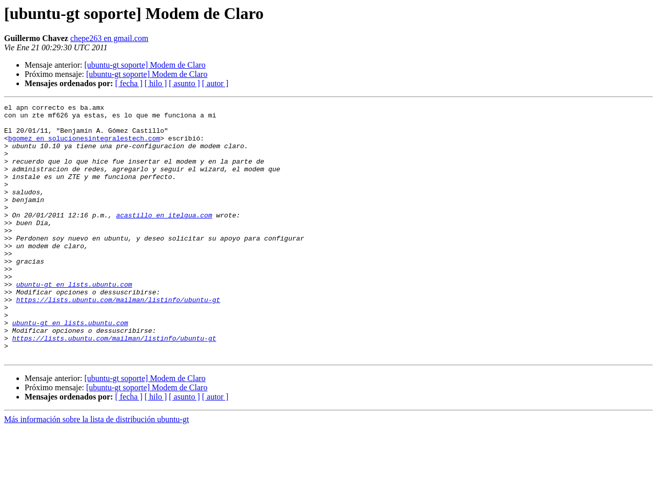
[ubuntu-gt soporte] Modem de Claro (144, 65)
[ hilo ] (156, 83)
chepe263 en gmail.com (109, 38)
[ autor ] (215, 83)
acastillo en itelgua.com (164, 238)
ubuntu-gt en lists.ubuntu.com (74, 321)
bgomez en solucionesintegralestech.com (84, 145)
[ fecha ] (128, 83)
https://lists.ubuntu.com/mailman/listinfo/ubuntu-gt (118, 339)
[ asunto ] (184, 83)
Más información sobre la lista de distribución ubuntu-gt (96, 470)
